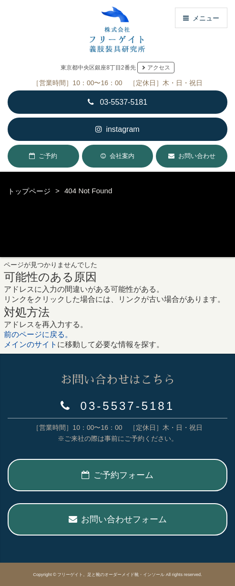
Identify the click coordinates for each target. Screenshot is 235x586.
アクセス (158, 67)
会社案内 (122, 155)
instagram (117, 129)
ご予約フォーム (117, 475)
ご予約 (48, 155)
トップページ (29, 191)
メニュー (201, 18)
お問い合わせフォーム (118, 519)
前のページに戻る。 (38, 334)
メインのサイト (30, 344)
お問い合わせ (196, 155)
